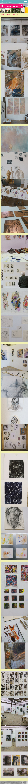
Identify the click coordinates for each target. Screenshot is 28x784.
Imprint (16, 782)
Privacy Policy (23, 782)
